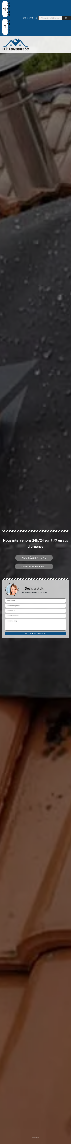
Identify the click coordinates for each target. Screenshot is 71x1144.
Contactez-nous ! (34, 566)
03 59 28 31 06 (5, 9)
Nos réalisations (34, 557)
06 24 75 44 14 (5, 27)
